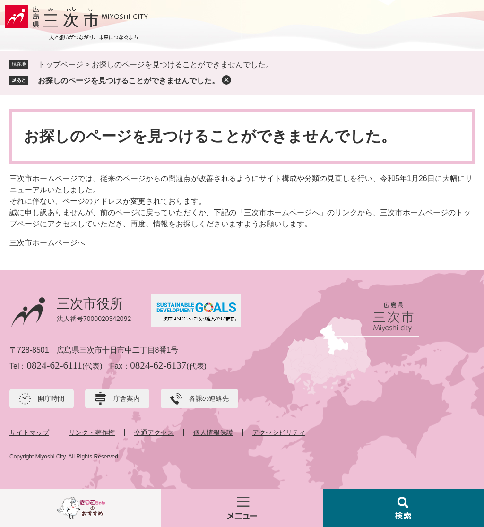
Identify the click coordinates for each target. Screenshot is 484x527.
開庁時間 (51, 398)
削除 (226, 80)
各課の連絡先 (209, 398)
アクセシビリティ (278, 432)
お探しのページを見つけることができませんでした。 (128, 81)
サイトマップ (29, 432)
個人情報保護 (213, 432)
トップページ (60, 64)
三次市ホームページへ (47, 243)
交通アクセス (154, 432)
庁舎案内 (126, 398)
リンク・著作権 (92, 432)
